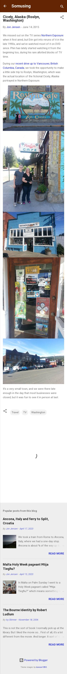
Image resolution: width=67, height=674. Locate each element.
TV (25, 412)
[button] (62, 18)
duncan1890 (41, 667)
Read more (56, 553)
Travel (15, 412)
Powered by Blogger (33, 660)
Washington (38, 412)
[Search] (62, 7)
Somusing (21, 6)
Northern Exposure (52, 35)
